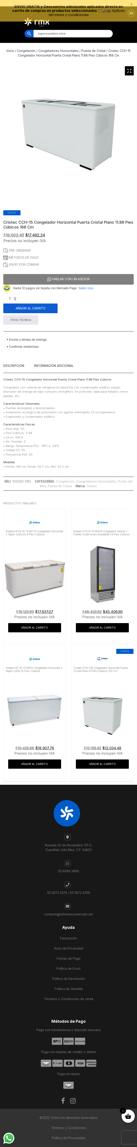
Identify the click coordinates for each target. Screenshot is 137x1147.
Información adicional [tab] (54, 360)
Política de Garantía (68, 983)
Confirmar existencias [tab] (22, 340)
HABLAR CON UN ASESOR (68, 273)
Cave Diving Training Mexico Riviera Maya (56, 1006)
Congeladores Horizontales (58, 45)
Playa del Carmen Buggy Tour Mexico (35, 1006)
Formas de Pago (69, 952)
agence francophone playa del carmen (88, 1006)
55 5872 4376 (57, 887)
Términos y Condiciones (68, 1122)
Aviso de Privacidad (68, 942)
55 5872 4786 (80, 887)
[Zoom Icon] (129, 65)
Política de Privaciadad (68, 1132)
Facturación (68, 932)
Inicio (10, 45)
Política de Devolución (68, 973)
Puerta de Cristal (93, 45)
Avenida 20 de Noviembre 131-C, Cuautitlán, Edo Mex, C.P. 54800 (68, 841)
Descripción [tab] (13, 360)
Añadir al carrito (30, 302)
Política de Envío (68, 962)
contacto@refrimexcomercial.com (68, 908)
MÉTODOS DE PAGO (21, 252)
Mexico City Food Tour (72, 1006)
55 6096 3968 (68, 865)
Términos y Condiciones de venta (68, 993)
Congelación (26, 45)
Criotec (91, 480)
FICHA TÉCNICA (21, 314)
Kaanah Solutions (83, 1144)
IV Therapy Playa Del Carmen (60, 1011)
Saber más (85, 282)
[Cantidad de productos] (11, 293)
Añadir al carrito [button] (34, 621)
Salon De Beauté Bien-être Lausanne (77, 1011)
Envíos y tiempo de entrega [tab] (26, 333)
